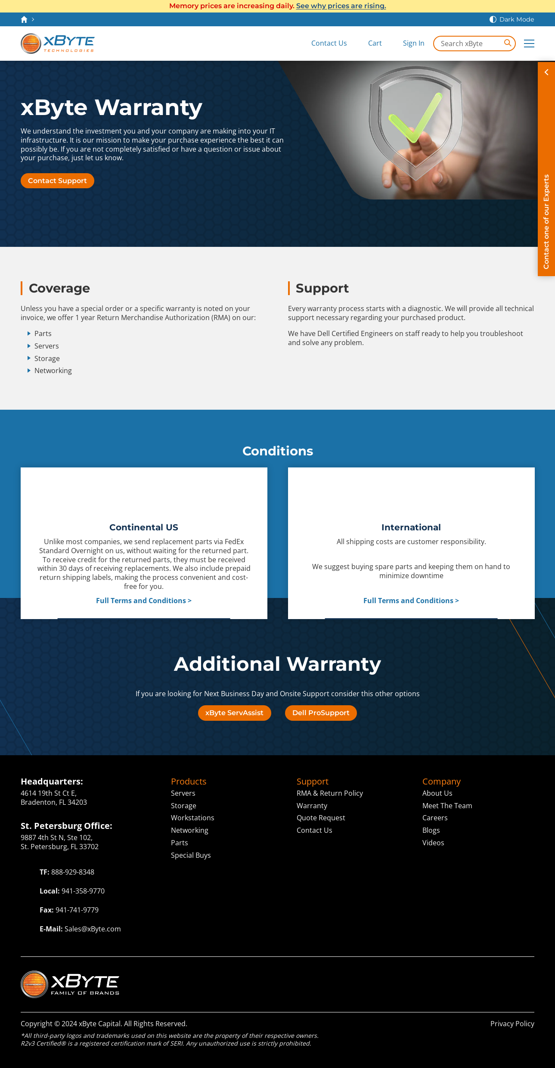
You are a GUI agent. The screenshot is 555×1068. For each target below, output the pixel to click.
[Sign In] (408, 43)
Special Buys (191, 855)
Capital (421, 975)
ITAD (522, 975)
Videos (433, 842)
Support (313, 781)
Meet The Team (447, 805)
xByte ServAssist (234, 712)
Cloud (323, 975)
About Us (437, 793)
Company (441, 781)
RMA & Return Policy (330, 793)
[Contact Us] (322, 43)
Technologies (262, 975)
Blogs (431, 830)
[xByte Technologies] (58, 43)
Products (189, 781)
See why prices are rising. (341, 6)
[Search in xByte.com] (474, 43)
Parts (179, 842)
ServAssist (470, 975)
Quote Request (321, 817)
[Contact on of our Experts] (546, 169)
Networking (189, 830)
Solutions (368, 975)
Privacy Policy (512, 1023)
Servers (183, 793)
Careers (435, 817)
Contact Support (57, 180)
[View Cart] (368, 43)
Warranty (312, 805)
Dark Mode (516, 19)
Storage (183, 805)
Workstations (192, 817)
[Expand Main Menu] (529, 43)
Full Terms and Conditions (141, 600)
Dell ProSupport (321, 712)
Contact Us (314, 830)
